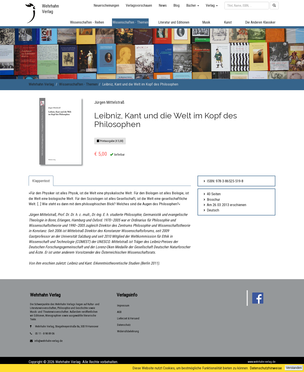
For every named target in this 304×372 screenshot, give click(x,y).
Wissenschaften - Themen (78, 84)
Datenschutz (124, 324)
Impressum (123, 305)
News (163, 5)
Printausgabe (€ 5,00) (110, 141)
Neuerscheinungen (106, 5)
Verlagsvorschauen (139, 5)
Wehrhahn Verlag (41, 84)
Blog (176, 5)
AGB (119, 312)
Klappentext (41, 181)
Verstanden (294, 368)
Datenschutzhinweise (266, 368)
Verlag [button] (212, 5)
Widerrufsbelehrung (128, 331)
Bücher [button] (192, 5)
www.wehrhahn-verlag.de (261, 361)
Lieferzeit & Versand (128, 318)
